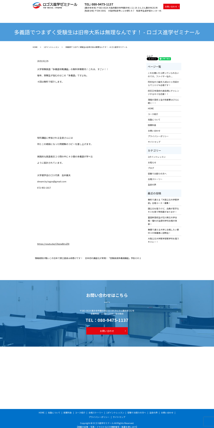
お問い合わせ (171, 6)
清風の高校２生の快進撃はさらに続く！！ (163, 98)
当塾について (75, 15)
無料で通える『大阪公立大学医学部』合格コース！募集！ (163, 198)
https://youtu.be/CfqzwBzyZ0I (53, 241)
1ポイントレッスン (137, 15)
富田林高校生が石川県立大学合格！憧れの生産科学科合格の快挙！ (162, 218)
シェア (150, 53)
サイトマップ (154, 139)
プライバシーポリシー (158, 133)
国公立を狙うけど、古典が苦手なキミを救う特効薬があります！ (163, 207)
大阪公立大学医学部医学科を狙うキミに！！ (163, 237)
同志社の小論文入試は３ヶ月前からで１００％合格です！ (163, 81)
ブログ (151, 165)
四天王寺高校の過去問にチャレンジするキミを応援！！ (163, 89)
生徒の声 (175, 15)
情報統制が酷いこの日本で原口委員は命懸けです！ (59, 255)
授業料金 (89, 15)
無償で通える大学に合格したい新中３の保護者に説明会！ (163, 228)
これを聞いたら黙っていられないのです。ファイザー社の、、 (163, 72)
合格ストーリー (117, 15)
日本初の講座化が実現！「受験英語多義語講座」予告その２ (113, 255)
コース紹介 (102, 15)
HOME (63, 15)
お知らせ (152, 159)
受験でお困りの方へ (158, 15)
